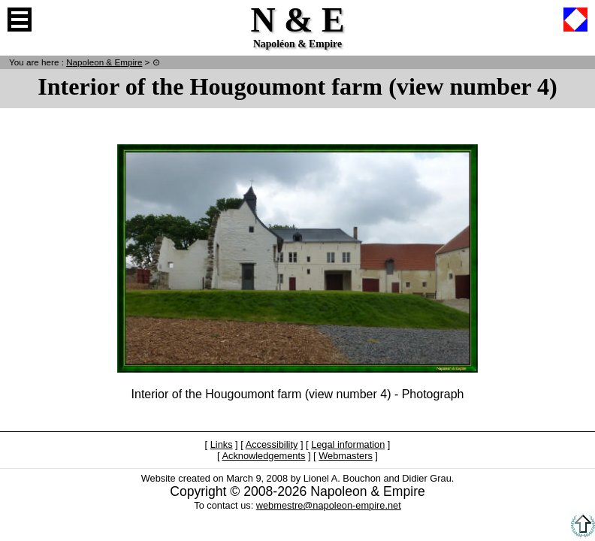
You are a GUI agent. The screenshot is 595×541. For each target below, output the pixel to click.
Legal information (348, 444)
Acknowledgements (263, 455)
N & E (104, 62)
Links (221, 444)
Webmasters (346, 455)
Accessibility (272, 444)
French (575, 20)
